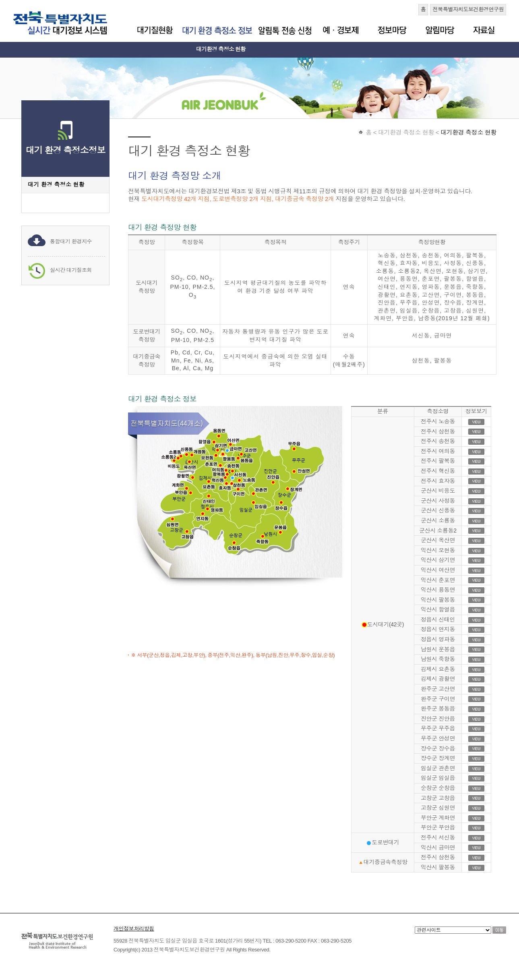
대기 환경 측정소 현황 (56, 184)
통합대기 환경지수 (71, 241)
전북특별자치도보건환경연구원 (468, 9)
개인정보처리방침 (134, 929)
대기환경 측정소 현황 (221, 49)
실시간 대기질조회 (71, 270)
